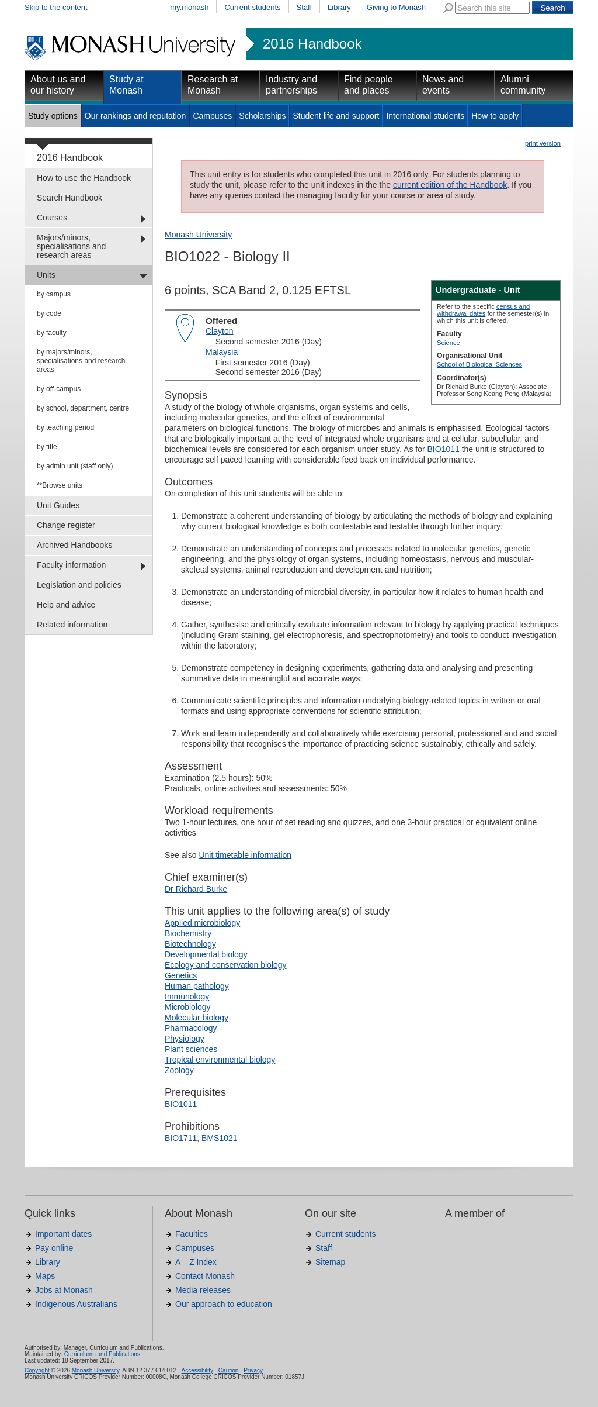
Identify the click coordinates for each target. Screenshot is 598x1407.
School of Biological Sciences (479, 364)
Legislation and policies (79, 584)
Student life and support (336, 115)
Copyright (37, 1370)
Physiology (184, 1038)
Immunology (187, 996)
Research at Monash (212, 84)
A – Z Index (196, 1262)
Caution (228, 1370)
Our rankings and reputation (135, 115)
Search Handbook (69, 197)
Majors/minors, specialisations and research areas (71, 246)
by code (49, 313)
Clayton (219, 331)
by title (47, 447)
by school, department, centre (83, 408)
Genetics (181, 975)
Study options (53, 115)
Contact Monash (205, 1276)
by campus (54, 294)
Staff (304, 7)
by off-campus (59, 389)
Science (448, 342)
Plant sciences (191, 1049)
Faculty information (71, 565)
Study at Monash (126, 84)
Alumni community (522, 84)
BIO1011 (443, 449)
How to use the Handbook (84, 177)
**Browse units (59, 485)
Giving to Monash (396, 7)
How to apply (495, 115)
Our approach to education (223, 1304)
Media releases (203, 1290)
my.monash (189, 7)
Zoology (179, 1070)
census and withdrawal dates (483, 310)
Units (46, 275)
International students (425, 115)
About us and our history (57, 84)
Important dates (63, 1234)
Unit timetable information (245, 855)
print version (543, 143)
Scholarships (262, 115)
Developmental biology (206, 954)
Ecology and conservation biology (226, 965)
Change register (66, 525)
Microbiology (188, 1007)
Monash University (198, 234)
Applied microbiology (202, 922)
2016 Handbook (312, 44)
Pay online (54, 1248)
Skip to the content (56, 7)
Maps (45, 1276)
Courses (52, 217)
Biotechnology (190, 944)
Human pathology (197, 986)
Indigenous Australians (76, 1304)
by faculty (52, 333)
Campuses (212, 115)
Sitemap (330, 1262)
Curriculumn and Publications (102, 1354)
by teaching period (65, 427)
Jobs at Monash (64, 1290)
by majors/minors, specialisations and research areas (81, 361)
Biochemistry (188, 933)
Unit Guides (58, 505)
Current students (252, 7)
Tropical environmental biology (220, 1059)
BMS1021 (219, 1138)
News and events (443, 84)
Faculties (191, 1234)
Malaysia (222, 352)
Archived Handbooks (74, 545)
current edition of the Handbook (450, 184)
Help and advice (66, 604)
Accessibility (197, 1370)
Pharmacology (191, 1028)
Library (339, 7)
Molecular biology (196, 1017)
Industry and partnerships (291, 84)
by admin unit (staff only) (75, 466)
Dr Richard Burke (196, 889)
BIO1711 (181, 1138)
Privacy (253, 1370)
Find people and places (368, 84)
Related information (72, 624)
